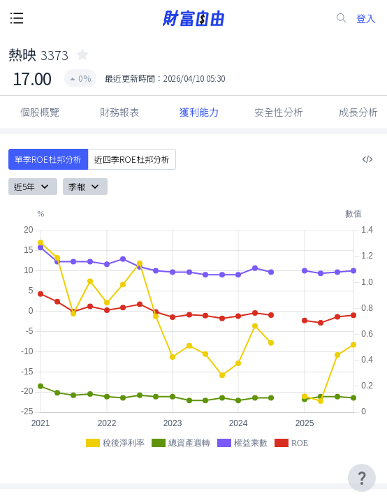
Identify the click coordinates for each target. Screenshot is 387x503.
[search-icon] (341, 18)
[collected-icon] (82, 54)
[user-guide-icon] (362, 478)
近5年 (32, 186)
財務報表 (119, 112)
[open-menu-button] (16, 18)
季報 (85, 186)
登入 (366, 18)
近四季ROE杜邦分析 (132, 159)
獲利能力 (199, 112)
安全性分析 (278, 112)
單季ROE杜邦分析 (48, 159)
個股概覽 (39, 112)
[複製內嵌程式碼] (367, 159)
